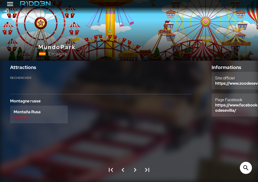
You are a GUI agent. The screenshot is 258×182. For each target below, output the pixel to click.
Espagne (57, 54)
